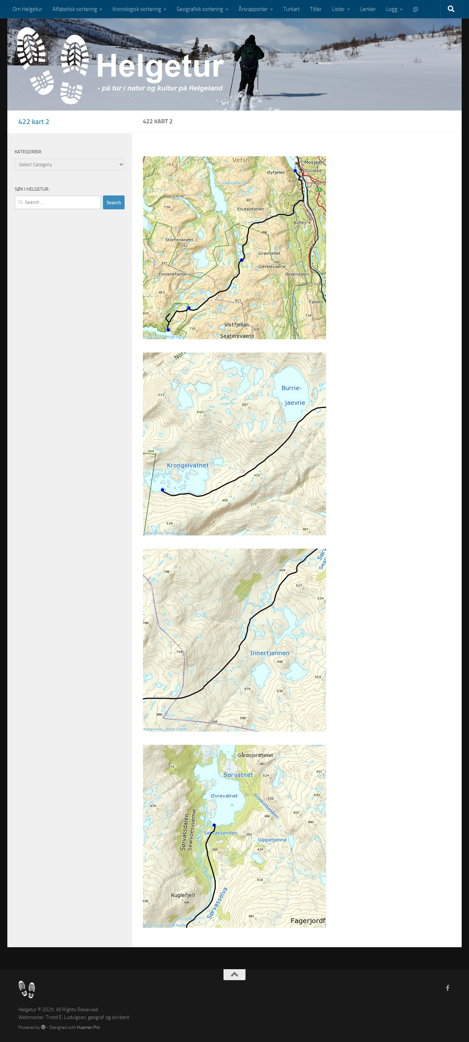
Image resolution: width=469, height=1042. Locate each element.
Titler (316, 9)
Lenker (368, 9)
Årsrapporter (253, 9)
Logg (392, 9)
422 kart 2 (33, 121)
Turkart (291, 9)
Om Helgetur (27, 9)
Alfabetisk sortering (74, 9)
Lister (338, 9)
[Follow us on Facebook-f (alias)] (448, 988)
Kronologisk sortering (136, 9)
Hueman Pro (88, 1027)
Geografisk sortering (200, 9)
